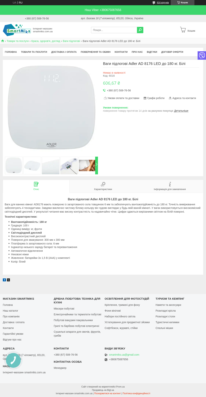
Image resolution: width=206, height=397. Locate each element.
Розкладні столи (165, 316)
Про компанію (11, 316)
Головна (11, 52)
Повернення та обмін (95, 52)
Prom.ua (120, 386)
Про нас (137, 52)
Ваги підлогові (71, 41)
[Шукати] (140, 30)
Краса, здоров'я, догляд (45, 41)
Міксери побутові (64, 308)
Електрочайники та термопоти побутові (77, 314)
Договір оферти (172, 52)
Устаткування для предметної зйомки (127, 322)
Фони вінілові (113, 310)
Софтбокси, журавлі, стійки (121, 328)
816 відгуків (163, 2)
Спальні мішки (164, 328)
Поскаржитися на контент (107, 393)
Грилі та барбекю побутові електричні (76, 325)
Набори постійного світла (120, 316)
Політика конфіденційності (136, 393)
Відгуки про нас (12, 339)
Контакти (121, 52)
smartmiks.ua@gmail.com (124, 354)
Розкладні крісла (166, 310)
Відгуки (152, 52)
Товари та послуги (18, 41)
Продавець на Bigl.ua (103, 390)
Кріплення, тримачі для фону (122, 304)
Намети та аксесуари (168, 304)
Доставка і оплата (64, 52)
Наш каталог (10, 310)
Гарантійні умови (13, 333)
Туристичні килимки (167, 322)
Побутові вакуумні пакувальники (73, 320)
